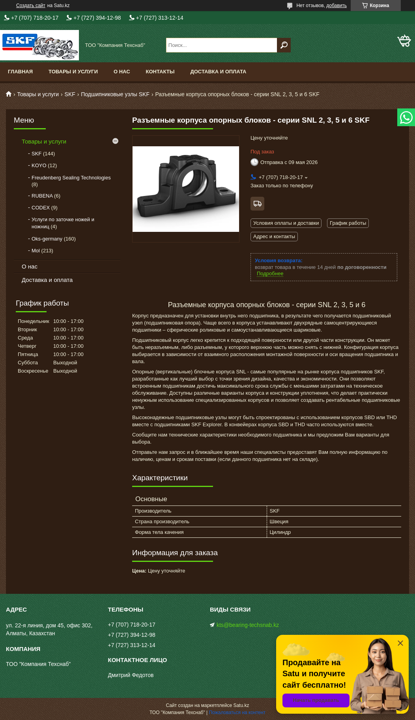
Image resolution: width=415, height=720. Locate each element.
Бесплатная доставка (257, 204)
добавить (336, 5)
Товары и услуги (73, 72)
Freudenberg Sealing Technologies (71, 178)
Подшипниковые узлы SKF (115, 94)
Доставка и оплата (218, 72)
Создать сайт (30, 5)
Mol (36, 251)
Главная (20, 72)
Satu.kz (241, 705)
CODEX (41, 208)
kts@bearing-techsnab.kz (248, 625)
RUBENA (42, 196)
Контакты (160, 72)
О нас (122, 72)
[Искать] (284, 45)
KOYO (39, 165)
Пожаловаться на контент (237, 712)
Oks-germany (47, 239)
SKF (70, 94)
